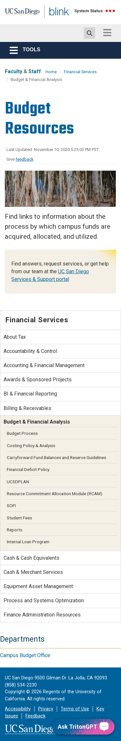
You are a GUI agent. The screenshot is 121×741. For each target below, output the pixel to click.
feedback (24, 159)
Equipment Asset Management (38, 586)
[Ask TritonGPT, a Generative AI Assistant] (83, 727)
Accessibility (18, 709)
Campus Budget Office (25, 655)
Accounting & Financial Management (44, 365)
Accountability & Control (30, 351)
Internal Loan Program (28, 541)
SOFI (11, 505)
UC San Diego (19, 14)
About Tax (15, 337)
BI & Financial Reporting (30, 394)
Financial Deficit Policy (28, 469)
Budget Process (22, 433)
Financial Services (80, 71)
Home (51, 71)
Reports (14, 529)
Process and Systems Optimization (44, 600)
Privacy (45, 709)
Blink (51, 20)
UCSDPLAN (18, 481)
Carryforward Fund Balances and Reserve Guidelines (56, 457)
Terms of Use (75, 709)
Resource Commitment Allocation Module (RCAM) (54, 493)
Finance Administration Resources (42, 615)
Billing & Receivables (27, 408)
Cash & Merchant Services (33, 572)
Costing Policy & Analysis (31, 445)
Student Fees (19, 517)
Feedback (35, 716)
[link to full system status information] (110, 11)
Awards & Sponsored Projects (38, 379)
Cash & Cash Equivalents (31, 558)
